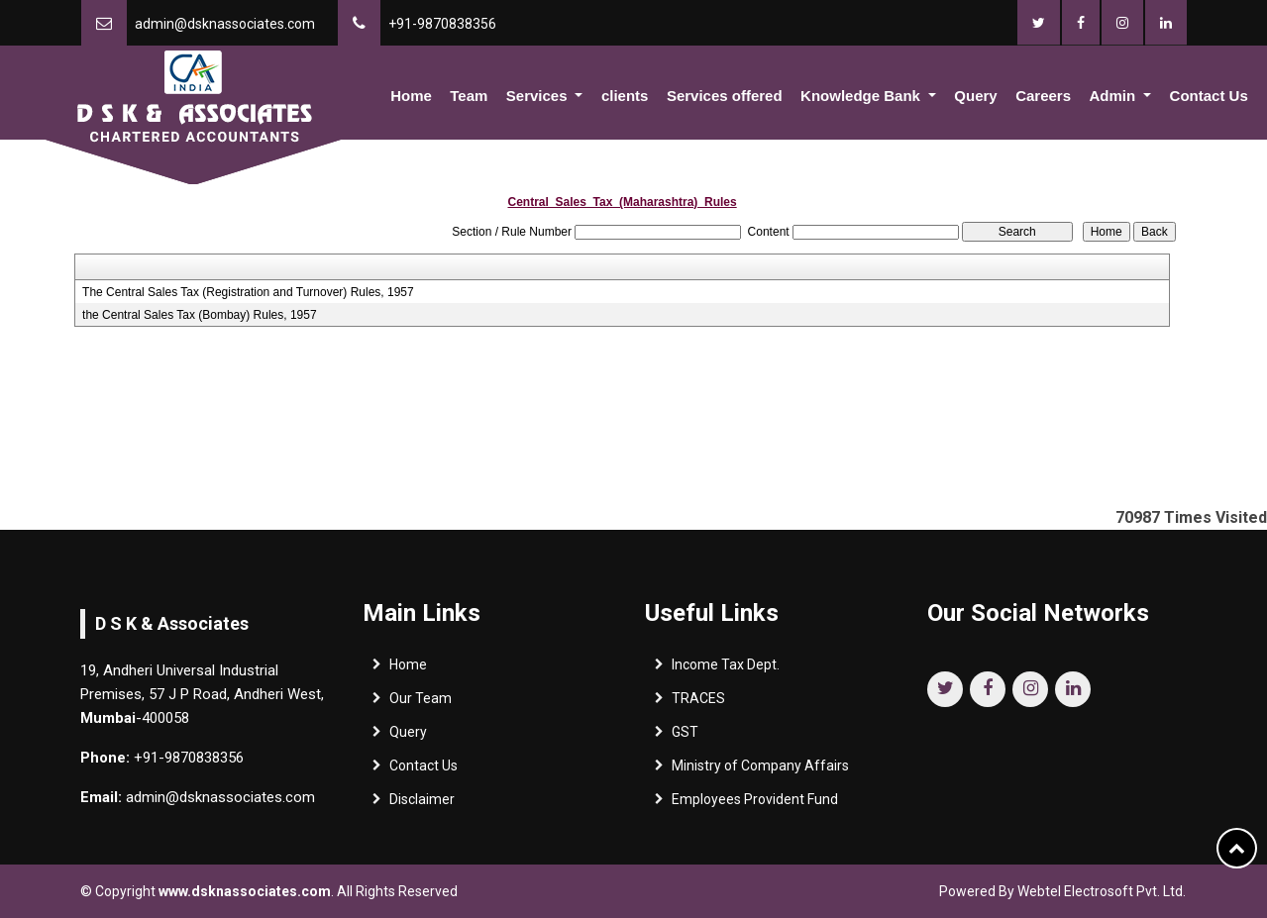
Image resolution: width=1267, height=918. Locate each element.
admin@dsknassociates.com (225, 24)
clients (625, 95)
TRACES (698, 703)
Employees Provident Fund (755, 804)
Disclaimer (422, 804)
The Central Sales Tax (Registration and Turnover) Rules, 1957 (248, 292)
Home (411, 95)
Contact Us (1209, 95)
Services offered (725, 95)
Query (975, 95)
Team (468, 95)
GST (685, 737)
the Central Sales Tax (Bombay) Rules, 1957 (199, 315)
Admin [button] (1114, 95)
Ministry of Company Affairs (760, 770)
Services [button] (539, 95)
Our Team (420, 703)
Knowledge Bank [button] (862, 95)
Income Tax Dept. (726, 669)
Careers (1043, 95)
